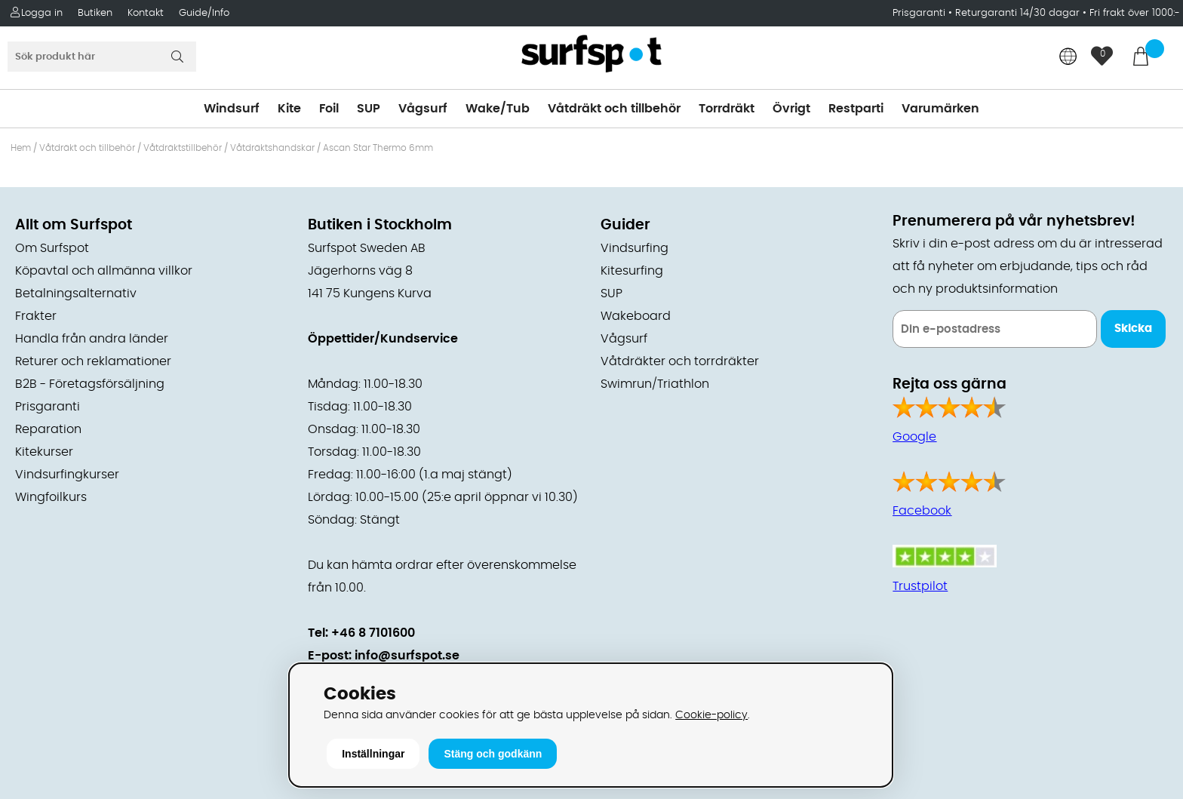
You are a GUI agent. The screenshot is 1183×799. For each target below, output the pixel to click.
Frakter (36, 316)
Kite (289, 109)
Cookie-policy (711, 715)
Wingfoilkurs (51, 497)
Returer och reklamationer (93, 361)
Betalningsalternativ (76, 293)
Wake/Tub (498, 109)
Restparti (855, 109)
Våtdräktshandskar (272, 147)
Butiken (95, 13)
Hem (21, 147)
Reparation (48, 429)
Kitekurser (44, 452)
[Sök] (102, 56)
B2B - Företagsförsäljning (89, 384)
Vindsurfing (634, 248)
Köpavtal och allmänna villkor (103, 271)
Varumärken (940, 109)
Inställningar (373, 754)
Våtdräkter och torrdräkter (680, 361)
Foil (329, 109)
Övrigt (791, 109)
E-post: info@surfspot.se (383, 656)
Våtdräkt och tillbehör (614, 109)
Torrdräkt (726, 109)
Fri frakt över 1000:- (1134, 13)
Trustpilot (920, 586)
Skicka (1133, 328)
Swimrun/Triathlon (655, 384)
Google (914, 437)
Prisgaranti (920, 13)
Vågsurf (422, 109)
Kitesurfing (632, 271)
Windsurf (232, 109)
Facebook (922, 511)
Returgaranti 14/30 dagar (1017, 13)
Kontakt (146, 13)
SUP (368, 109)
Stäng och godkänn (493, 754)
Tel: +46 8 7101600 (361, 633)
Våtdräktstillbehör (182, 147)
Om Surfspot (52, 248)
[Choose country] (1068, 57)
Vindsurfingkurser (67, 475)
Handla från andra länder (91, 339)
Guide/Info (204, 13)
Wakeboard (636, 316)
